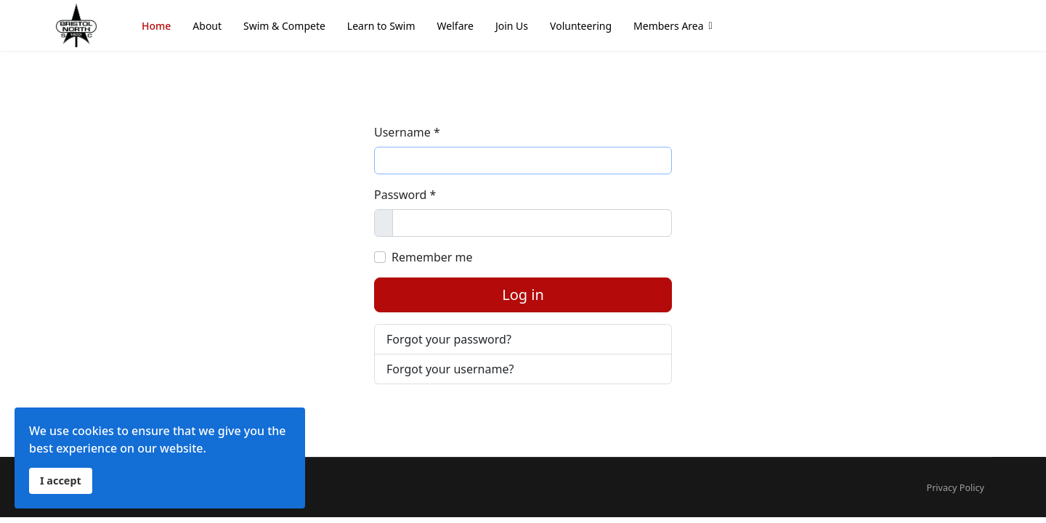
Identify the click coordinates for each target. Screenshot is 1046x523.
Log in (523, 294)
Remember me (432, 257)
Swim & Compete (284, 26)
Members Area (668, 26)
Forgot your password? (448, 339)
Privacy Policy (955, 488)
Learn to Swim (381, 26)
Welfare (455, 26)
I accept (60, 480)
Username (407, 132)
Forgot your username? (450, 369)
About (207, 26)
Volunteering (581, 26)
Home (156, 26)
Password (405, 195)
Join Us (511, 26)
